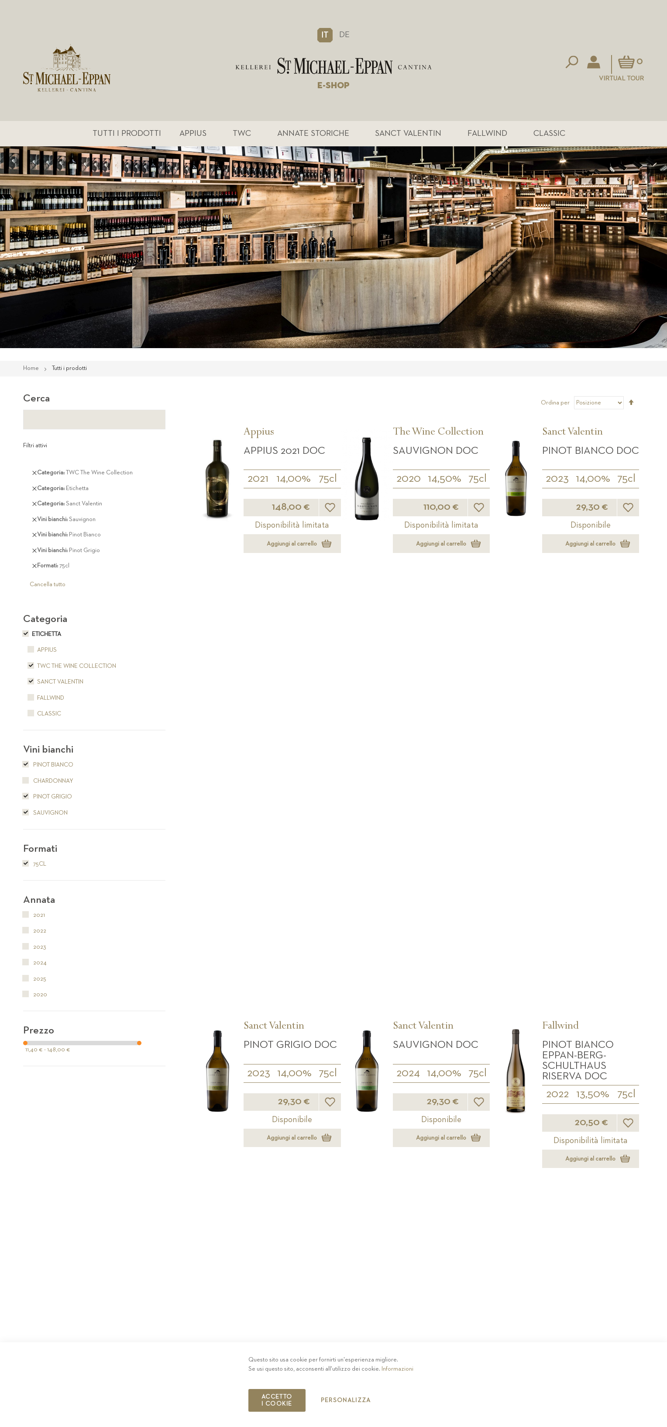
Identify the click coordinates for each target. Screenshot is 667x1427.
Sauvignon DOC (435, 451)
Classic (538, 134)
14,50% (444, 479)
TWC (246, 134)
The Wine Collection (438, 434)
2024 (408, 648)
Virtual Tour (621, 78)
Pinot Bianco (48, 766)
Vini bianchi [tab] (48, 750)
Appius (201, 134)
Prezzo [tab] (38, 1031)
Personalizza (346, 1400)
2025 (258, 827)
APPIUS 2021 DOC (284, 451)
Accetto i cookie (276, 1400)
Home (31, 369)
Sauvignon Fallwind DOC (579, 793)
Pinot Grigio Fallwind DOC (430, 793)
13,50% (592, 669)
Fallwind (480, 134)
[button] (325, 35)
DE (344, 35)
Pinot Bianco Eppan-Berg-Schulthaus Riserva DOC (578, 635)
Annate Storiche (314, 134)
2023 (557, 479)
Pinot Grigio (47, 798)
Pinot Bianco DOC (590, 451)
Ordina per (555, 404)
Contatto (481, 1321)
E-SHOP (333, 85)
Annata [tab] (39, 900)
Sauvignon (45, 814)
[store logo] (333, 66)
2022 (557, 669)
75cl (328, 479)
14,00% (293, 479)
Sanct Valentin (405, 134)
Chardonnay (48, 782)
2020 (408, 479)
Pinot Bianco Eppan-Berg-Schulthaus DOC (288, 799)
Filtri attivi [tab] (35, 446)
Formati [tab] (40, 849)
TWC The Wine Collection (69, 667)
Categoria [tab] (45, 620)
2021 (258, 479)
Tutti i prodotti (141, 134)
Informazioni (397, 1369)
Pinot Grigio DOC (290, 620)
